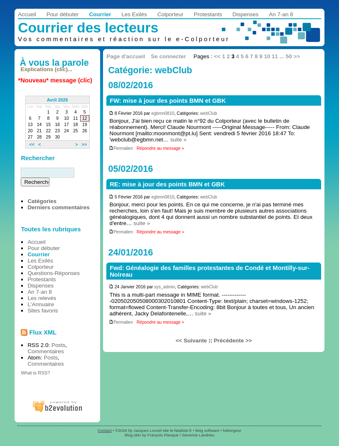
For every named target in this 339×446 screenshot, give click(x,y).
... (282, 56)
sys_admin (164, 287)
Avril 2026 (57, 99)
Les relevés (41, 298)
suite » (178, 139)
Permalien (121, 148)
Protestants (208, 14)
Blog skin (133, 435)
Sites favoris (42, 310)
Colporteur (170, 14)
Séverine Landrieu (198, 435)
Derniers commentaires (58, 207)
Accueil (27, 14)
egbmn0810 (162, 113)
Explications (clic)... (46, 69)
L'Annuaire (40, 304)
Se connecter (168, 56)
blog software (207, 430)
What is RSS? (35, 372)
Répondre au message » (160, 148)
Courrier (100, 14)
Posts (59, 345)
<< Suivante (191, 340)
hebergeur (232, 430)
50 (289, 56)
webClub (208, 113)
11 (275, 56)
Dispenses (246, 14)
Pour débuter (63, 14)
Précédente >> (233, 340)
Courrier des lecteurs (88, 27)
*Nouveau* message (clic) (55, 80)
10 (267, 56)
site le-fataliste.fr (177, 430)
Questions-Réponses (53, 273)
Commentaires (45, 351)
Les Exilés (134, 14)
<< (217, 56)
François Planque (163, 435)
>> (296, 56)
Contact (104, 430)
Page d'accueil (125, 56)
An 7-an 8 (281, 14)
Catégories (41, 201)
